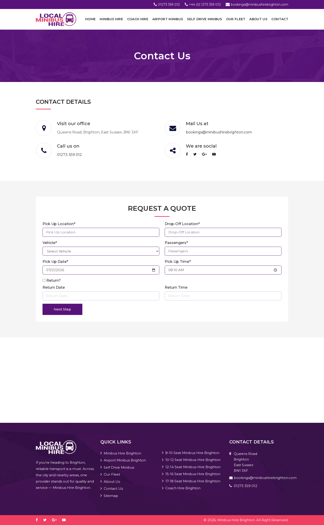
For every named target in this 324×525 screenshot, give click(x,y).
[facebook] (189, 154)
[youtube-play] (216, 154)
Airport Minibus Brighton (125, 460)
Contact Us (113, 488)
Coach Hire (137, 19)
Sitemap (111, 496)
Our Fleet (235, 19)
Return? (53, 280)
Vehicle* (50, 243)
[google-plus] (206, 154)
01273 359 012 (169, 4)
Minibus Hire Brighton (122, 453)
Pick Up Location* (59, 224)
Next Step (62, 309)
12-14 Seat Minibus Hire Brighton (192, 467)
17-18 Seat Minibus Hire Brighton (192, 481)
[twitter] (197, 154)
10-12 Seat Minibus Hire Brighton (192, 460)
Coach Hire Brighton (182, 488)
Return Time (176, 287)
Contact (279, 19)
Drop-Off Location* (182, 224)
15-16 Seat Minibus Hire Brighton (192, 474)
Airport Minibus (167, 19)
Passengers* (176, 243)
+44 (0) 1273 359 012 (205, 4)
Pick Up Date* (55, 261)
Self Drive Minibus (204, 19)
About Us (258, 19)
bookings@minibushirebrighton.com (259, 4)
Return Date (54, 287)
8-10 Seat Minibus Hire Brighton (192, 453)
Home (90, 19)
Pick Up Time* (178, 261)
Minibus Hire (111, 19)
